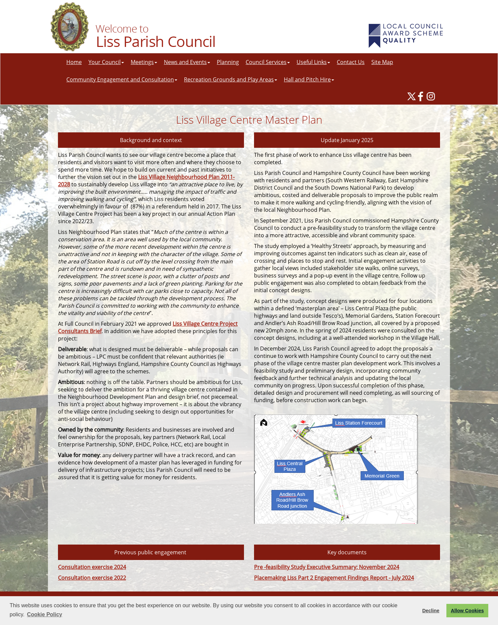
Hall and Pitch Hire (309, 79)
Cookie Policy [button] (44, 614)
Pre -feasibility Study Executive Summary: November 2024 (326, 567)
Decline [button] (430, 610)
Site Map (382, 62)
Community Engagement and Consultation (121, 79)
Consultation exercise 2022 (92, 577)
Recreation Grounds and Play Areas (230, 79)
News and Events (187, 62)
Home (74, 62)
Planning (228, 62)
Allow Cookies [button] (467, 610)
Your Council (106, 62)
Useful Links (313, 62)
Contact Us (351, 62)
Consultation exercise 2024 (92, 567)
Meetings (144, 62)
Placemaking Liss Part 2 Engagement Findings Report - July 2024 (334, 577)
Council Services (268, 62)
